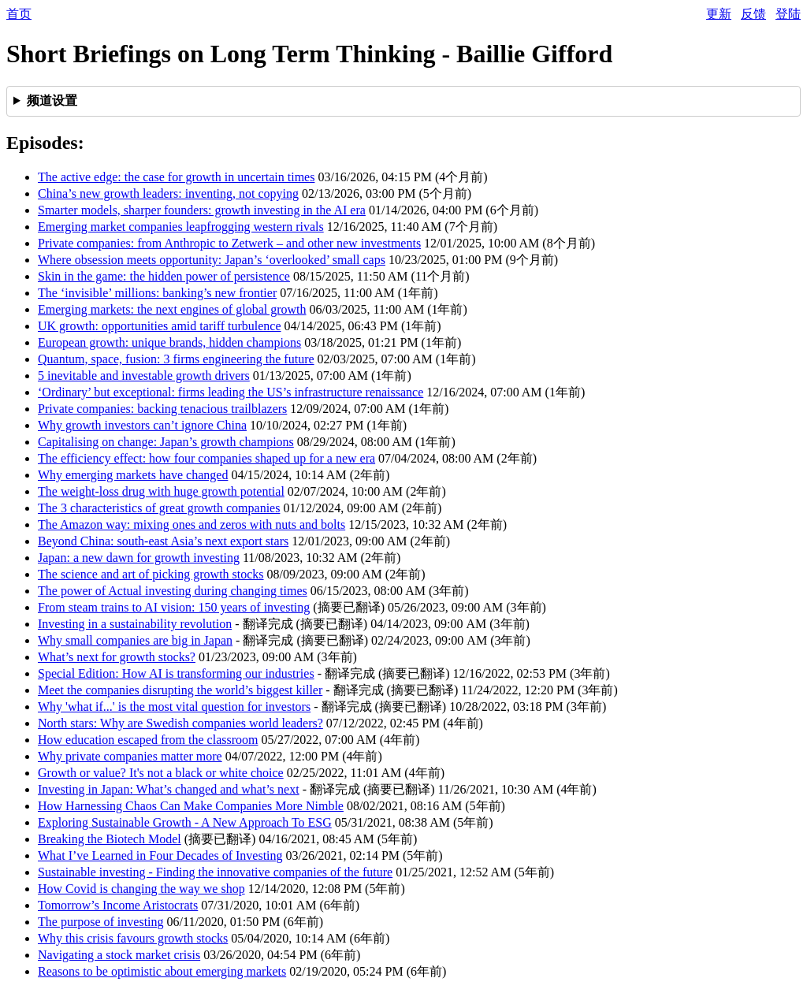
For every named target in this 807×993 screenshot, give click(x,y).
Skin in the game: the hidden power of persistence (164, 276)
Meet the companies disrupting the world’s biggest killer (180, 690)
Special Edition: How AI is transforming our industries (176, 673)
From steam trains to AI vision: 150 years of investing (174, 607)
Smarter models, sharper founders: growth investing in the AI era (202, 210)
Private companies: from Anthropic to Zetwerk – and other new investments (229, 243)
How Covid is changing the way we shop (141, 888)
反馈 (753, 13)
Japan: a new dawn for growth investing (139, 557)
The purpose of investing (101, 921)
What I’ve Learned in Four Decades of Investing (160, 855)
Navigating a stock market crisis (119, 954)
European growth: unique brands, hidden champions (169, 342)
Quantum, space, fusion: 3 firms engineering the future (176, 359)
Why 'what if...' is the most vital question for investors (174, 706)
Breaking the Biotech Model (109, 839)
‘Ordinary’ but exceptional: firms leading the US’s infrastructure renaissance (230, 392)
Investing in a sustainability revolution (135, 623)
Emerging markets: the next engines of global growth (172, 309)
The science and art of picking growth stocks (151, 574)
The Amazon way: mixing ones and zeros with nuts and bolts (191, 524)
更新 (718, 13)
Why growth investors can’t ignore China (142, 425)
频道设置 (52, 100)
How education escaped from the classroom (148, 739)
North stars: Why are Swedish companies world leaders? (180, 723)
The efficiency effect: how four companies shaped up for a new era (206, 458)
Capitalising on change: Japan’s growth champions (166, 441)
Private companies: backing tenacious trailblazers (162, 408)
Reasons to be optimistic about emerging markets (162, 971)
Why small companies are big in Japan (135, 640)
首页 (19, 13)
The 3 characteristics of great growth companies (159, 508)
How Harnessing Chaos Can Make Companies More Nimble (191, 806)
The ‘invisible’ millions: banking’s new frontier (157, 292)
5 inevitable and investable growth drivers (144, 375)
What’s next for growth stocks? (116, 657)
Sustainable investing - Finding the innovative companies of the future (215, 872)
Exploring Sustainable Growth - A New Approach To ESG (185, 822)
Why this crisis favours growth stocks (133, 938)
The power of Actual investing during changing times (172, 590)
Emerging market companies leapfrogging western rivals (181, 226)
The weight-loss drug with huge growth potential (161, 491)
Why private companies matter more (130, 756)
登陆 (788, 13)
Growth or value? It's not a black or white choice (161, 772)
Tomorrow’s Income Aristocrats (118, 905)
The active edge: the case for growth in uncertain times (176, 177)
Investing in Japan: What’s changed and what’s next (168, 789)
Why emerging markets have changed (133, 475)
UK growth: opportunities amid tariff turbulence (159, 326)
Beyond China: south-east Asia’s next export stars (163, 541)
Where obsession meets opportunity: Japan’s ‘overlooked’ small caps (211, 259)
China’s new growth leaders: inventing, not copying (168, 193)
